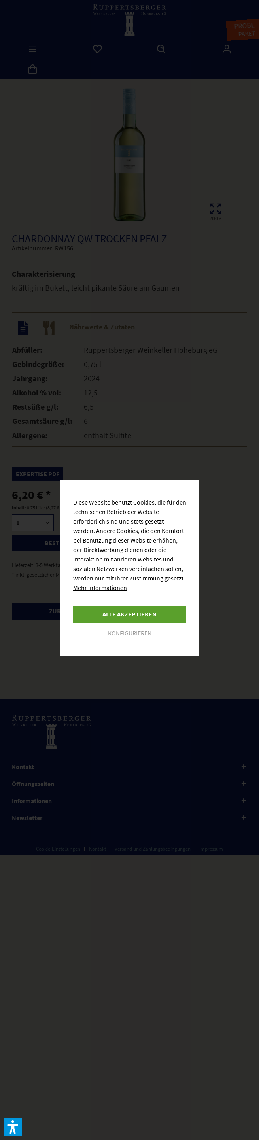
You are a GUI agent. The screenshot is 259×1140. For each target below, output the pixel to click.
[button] (13, 1127)
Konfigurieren (129, 633)
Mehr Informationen (100, 588)
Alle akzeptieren (129, 614)
